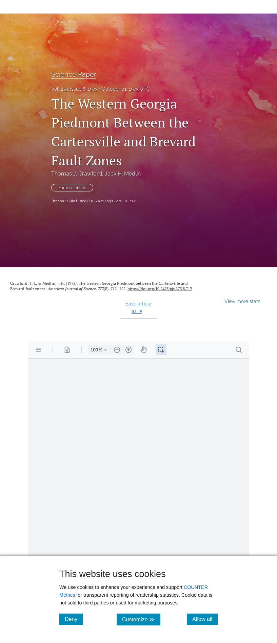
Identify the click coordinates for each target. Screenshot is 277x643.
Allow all (205, 619)
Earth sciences (72, 187)
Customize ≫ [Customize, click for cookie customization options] (141, 619)
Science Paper (73, 74)
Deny (74, 619)
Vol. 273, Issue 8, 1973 (74, 89)
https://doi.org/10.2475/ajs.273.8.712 (94, 201)
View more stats (242, 301)
